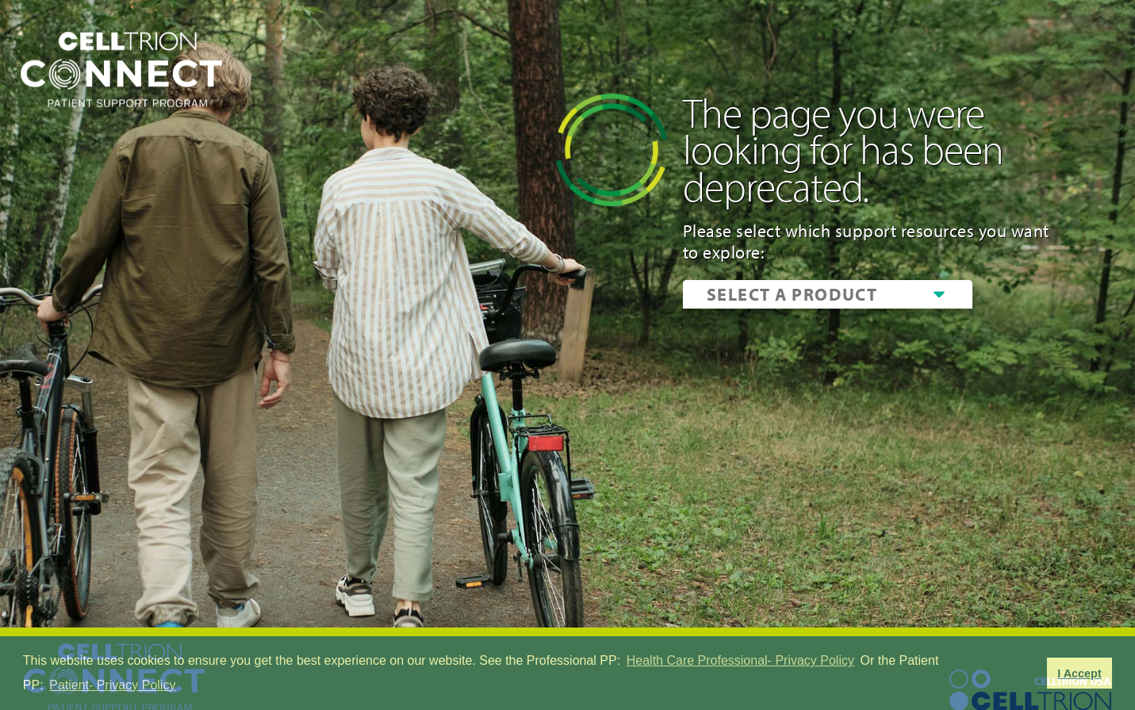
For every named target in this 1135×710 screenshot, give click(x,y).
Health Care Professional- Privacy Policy (740, 660)
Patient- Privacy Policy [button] (112, 685)
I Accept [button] (1079, 673)
